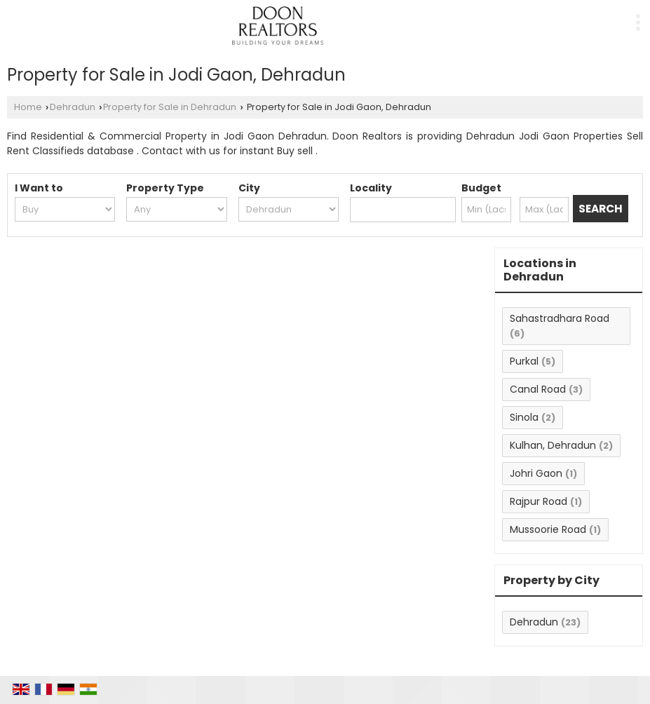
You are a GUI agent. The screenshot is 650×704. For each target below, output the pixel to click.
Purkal (524, 361)
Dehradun (72, 107)
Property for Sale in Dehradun (169, 107)
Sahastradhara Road (559, 318)
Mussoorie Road (548, 529)
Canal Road (538, 389)
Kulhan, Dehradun (553, 445)
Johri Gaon (536, 473)
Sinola (524, 417)
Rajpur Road (538, 501)
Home (28, 107)
